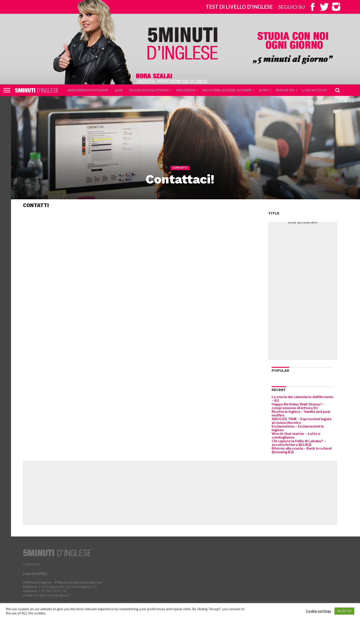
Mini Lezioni (185, 90)
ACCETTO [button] (344, 611)
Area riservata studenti (88, 90)
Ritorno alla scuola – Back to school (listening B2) (302, 450)
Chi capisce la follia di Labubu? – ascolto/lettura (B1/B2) (299, 443)
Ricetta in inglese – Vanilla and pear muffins (301, 413)
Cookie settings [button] (318, 611)
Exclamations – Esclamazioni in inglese (298, 428)
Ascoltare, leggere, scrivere (227, 90)
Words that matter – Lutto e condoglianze (296, 435)
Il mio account (314, 90)
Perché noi (285, 90)
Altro (264, 90)
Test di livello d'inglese (239, 7)
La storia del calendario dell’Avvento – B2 (302, 398)
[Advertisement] (302, 291)
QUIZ (119, 90)
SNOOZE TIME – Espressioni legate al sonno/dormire (302, 420)
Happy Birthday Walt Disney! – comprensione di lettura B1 (298, 406)
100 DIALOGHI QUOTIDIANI (149, 90)
